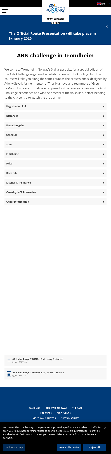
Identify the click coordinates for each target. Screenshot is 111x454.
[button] (102, 3)
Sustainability (70, 418)
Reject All (94, 447)
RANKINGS (34, 408)
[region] (55, 438)
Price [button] (9, 163)
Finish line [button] (12, 154)
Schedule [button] (11, 135)
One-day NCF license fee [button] (21, 192)
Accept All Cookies (69, 447)
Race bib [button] (11, 173)
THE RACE (77, 408)
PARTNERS (46, 413)
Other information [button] (17, 201)
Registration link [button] (16, 106)
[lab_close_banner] (106, 26)
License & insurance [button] (18, 182)
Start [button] (9, 144)
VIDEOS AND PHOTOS (44, 418)
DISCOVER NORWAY (56, 408)
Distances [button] (12, 116)
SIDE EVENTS (64, 413)
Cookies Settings (14, 447)
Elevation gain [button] (15, 125)
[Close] (105, 428)
